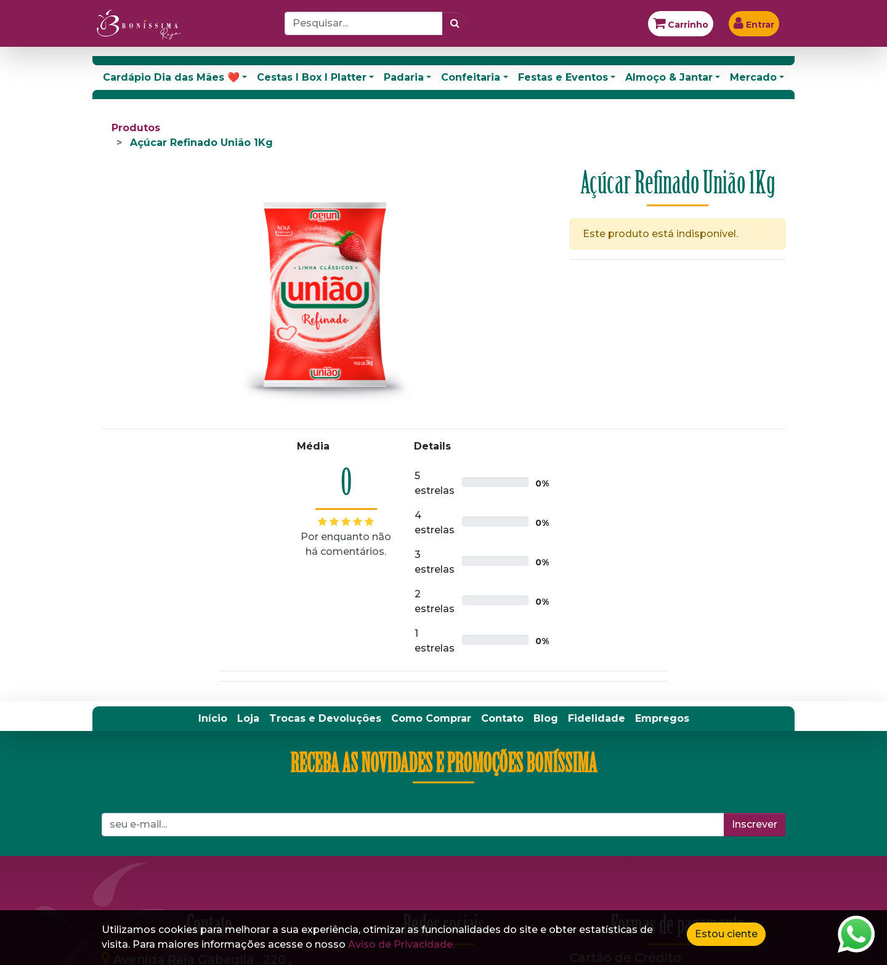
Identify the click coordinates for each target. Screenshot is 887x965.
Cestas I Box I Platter (312, 77)
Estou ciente (726, 934)
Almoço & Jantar (669, 77)
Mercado (753, 77)
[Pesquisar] (455, 23)
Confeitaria (470, 77)
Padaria (404, 77)
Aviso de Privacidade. (401, 944)
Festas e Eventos (563, 77)
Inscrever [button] (754, 824)
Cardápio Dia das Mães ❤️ (171, 77)
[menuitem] (212, 718)
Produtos (135, 128)
